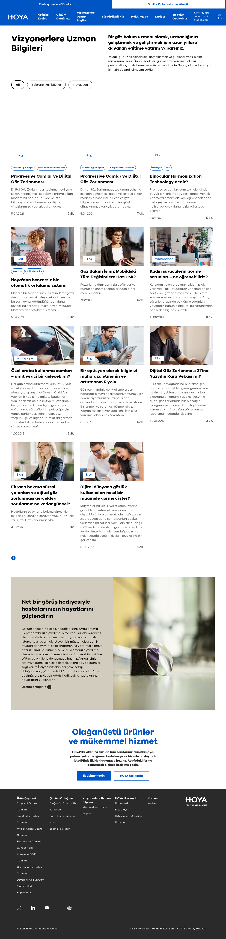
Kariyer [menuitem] (160, 17)
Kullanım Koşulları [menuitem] (163, 928)
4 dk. (140, 300)
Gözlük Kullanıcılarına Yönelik (168, 4)
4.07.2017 (17, 527)
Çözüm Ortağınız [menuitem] (63, 17)
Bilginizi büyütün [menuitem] (60, 828)
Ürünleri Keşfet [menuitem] (43, 17)
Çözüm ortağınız (34, 687)
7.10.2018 (86, 300)
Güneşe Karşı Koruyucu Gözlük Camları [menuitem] (27, 854)
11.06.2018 (17, 434)
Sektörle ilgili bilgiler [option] (46, 85)
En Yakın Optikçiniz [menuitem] (180, 17)
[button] (70, 908)
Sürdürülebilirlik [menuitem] (113, 17)
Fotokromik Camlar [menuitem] (29, 841)
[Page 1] (13, 558)
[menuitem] (19, 908)
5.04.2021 (17, 214)
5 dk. (209, 218)
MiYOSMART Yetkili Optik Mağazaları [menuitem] (201, 17)
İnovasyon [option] (80, 85)
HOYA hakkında (131, 776)
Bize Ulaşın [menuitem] (220, 16)
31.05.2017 (87, 547)
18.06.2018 (157, 317)
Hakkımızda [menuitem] (139, 17)
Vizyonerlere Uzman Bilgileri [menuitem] (86, 16)
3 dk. (209, 317)
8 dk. (70, 317)
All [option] (18, 85)
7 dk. (71, 214)
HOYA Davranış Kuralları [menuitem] (191, 928)
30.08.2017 (157, 421)
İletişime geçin (94, 776)
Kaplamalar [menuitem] (24, 892)
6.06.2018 (86, 422)
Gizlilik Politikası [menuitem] (139, 928)
